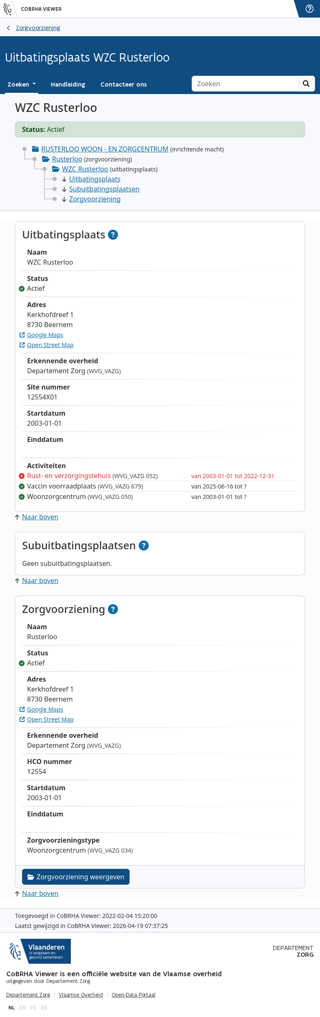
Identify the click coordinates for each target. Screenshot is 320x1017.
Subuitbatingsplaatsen (101, 188)
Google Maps (41, 335)
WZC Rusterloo (85, 169)
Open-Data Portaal (133, 995)
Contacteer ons (123, 84)
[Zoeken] (245, 84)
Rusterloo (67, 159)
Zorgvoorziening (38, 28)
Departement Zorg (28, 995)
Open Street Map (47, 345)
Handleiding (68, 84)
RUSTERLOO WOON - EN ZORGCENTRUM (104, 149)
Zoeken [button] (19, 84)
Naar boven (36, 516)
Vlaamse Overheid (81, 995)
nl (11, 1007)
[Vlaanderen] (10, 8)
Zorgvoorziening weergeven (76, 876)
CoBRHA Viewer (41, 9)
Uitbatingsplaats (91, 179)
